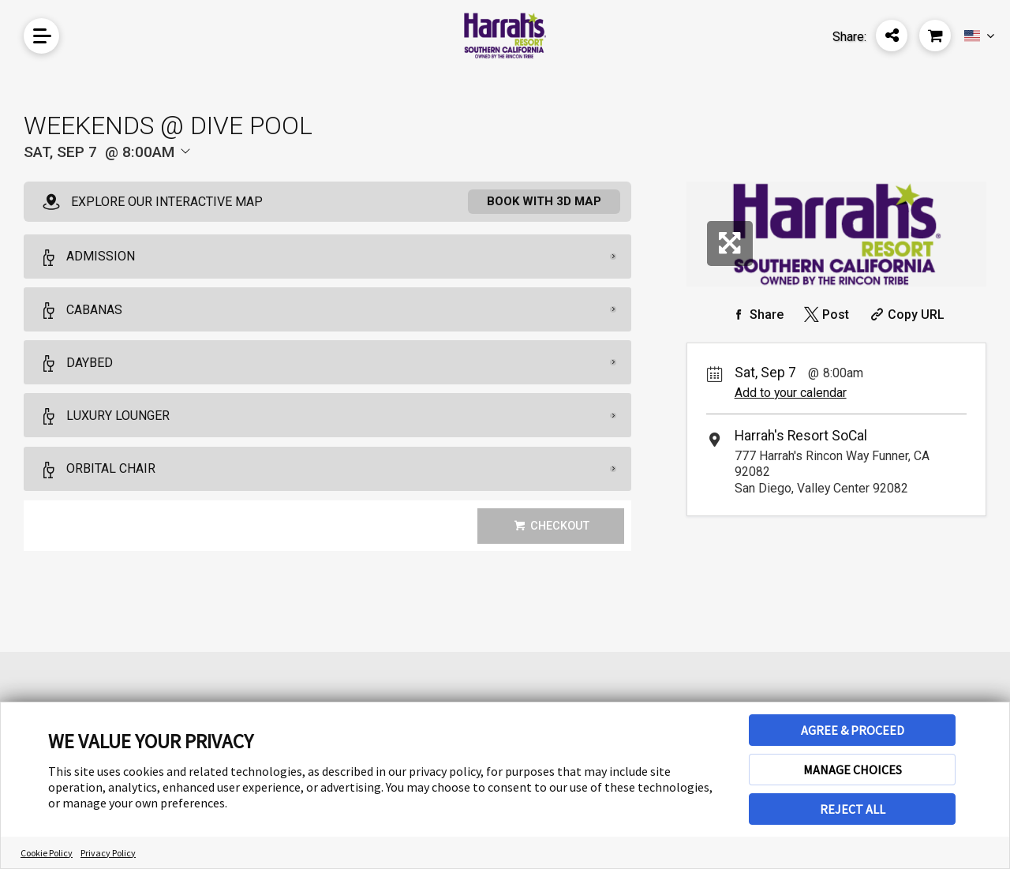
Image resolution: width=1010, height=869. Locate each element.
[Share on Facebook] (756, 314)
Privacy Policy (108, 853)
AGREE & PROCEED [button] (852, 730)
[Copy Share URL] (905, 314)
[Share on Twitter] (825, 314)
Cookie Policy (47, 853)
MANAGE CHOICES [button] (852, 769)
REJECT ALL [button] (852, 809)
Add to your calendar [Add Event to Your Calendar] (791, 392)
